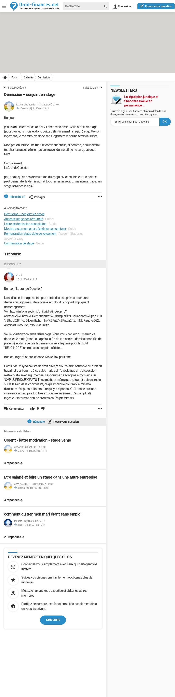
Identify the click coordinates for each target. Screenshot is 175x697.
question (156, 6)
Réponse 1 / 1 (13, 264)
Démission (44, 77)
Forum (15, 77)
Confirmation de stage (19, 243)
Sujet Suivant (90, 87)
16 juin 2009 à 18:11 (38, 108)
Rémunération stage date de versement (30, 234)
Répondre (38, 421)
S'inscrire (53, 619)
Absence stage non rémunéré (23, 219)
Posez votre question (66, 421)
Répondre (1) (17, 196)
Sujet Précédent (17, 87)
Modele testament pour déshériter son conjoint (35, 229)
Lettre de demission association (25, 224)
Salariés (28, 77)
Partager (37, 197)
